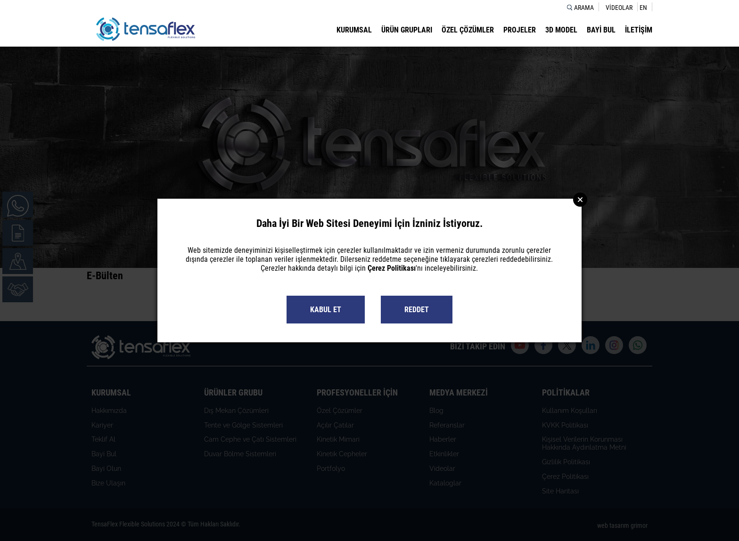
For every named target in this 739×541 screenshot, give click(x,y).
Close (580, 200)
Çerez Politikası (392, 268)
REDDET (416, 309)
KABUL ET (325, 309)
